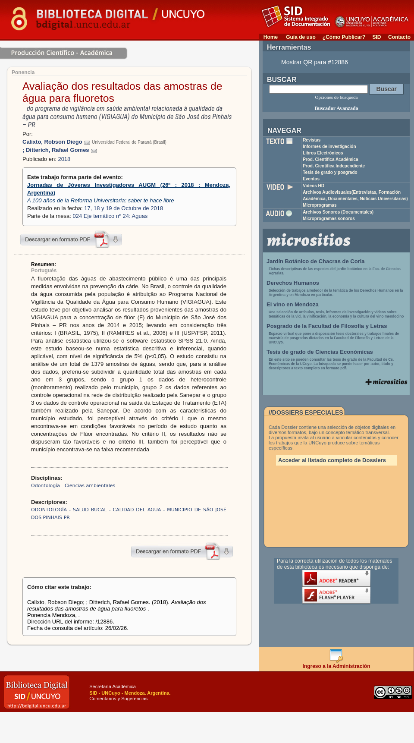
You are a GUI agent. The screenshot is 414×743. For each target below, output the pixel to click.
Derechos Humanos (293, 283)
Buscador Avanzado (336, 108)
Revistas (311, 140)
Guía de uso (301, 37)
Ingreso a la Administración (336, 663)
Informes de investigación (329, 146)
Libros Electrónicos (323, 153)
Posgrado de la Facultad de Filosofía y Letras (327, 326)
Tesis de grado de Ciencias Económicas (320, 352)
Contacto (399, 37)
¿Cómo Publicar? (344, 37)
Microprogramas (319, 205)
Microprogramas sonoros (329, 218)
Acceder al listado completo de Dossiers (332, 460)
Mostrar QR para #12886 (314, 62)
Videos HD (313, 185)
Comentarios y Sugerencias (118, 698)
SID (376, 37)
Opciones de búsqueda (336, 97)
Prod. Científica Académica (330, 159)
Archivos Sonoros (338, 212)
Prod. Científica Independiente (334, 166)
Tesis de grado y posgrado (330, 172)
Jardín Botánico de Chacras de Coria (316, 261)
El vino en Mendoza (293, 304)
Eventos (311, 178)
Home (270, 37)
